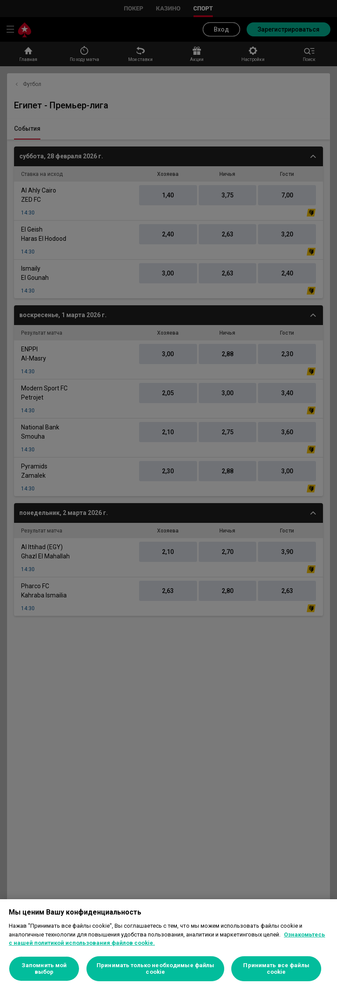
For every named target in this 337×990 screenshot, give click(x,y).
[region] (168, 944)
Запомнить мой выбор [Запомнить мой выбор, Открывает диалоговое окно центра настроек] (44, 969)
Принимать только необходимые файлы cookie (155, 969)
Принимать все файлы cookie (276, 969)
